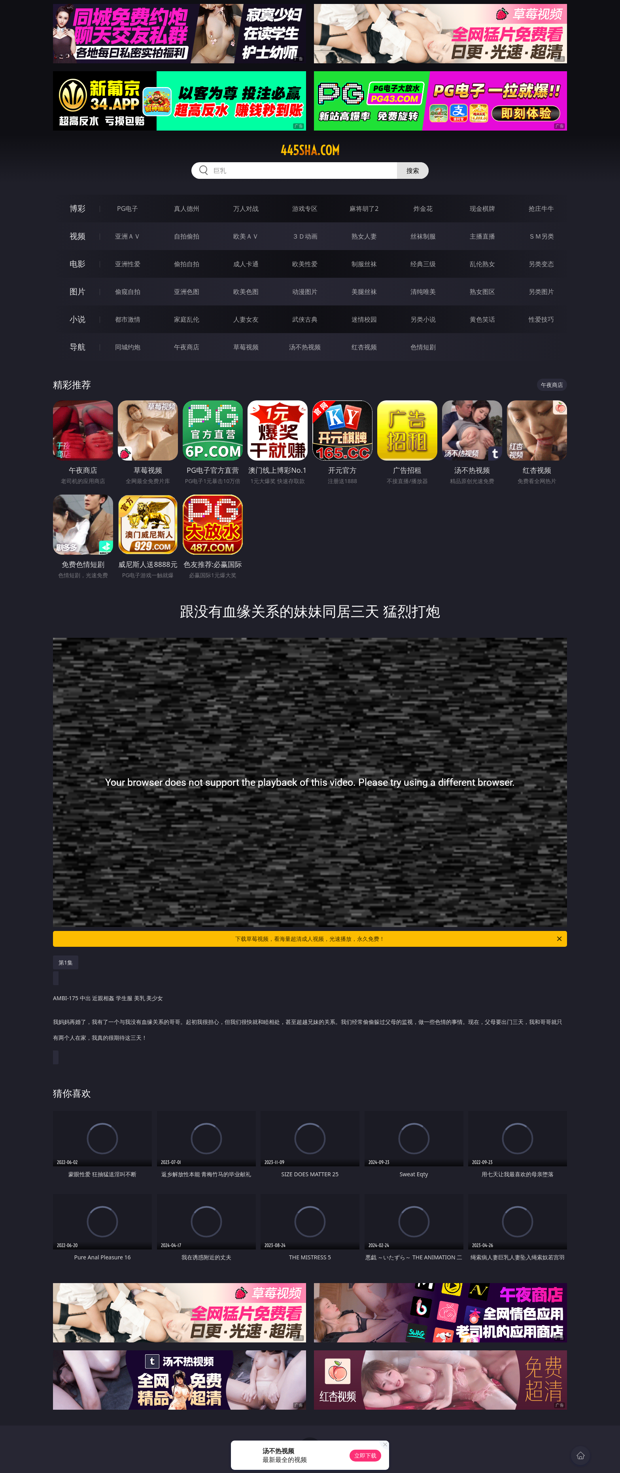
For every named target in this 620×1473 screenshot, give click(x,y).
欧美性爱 (305, 264)
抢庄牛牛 (541, 208)
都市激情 (127, 319)
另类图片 (541, 291)
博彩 (77, 208)
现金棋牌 (482, 208)
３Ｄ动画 (305, 236)
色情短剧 (423, 347)
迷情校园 (364, 319)
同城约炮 (127, 347)
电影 (77, 263)
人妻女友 (246, 319)
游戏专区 (305, 208)
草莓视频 (246, 347)
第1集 (66, 962)
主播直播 (482, 236)
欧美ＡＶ (246, 236)
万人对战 (246, 208)
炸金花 (423, 208)
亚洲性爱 (127, 264)
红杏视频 (364, 347)
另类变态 (541, 264)
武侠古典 (305, 319)
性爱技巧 (541, 319)
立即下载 (365, 1455)
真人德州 (186, 208)
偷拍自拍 (186, 264)
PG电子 (127, 208)
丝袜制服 (423, 236)
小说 (77, 319)
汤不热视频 (305, 347)
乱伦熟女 (482, 264)
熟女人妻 (364, 236)
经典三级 (423, 264)
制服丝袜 (364, 264)
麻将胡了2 (364, 208)
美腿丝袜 (364, 291)
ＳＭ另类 (541, 236)
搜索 (412, 170)
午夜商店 (186, 347)
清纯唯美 (423, 291)
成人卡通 (246, 264)
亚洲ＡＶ (127, 236)
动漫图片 (305, 291)
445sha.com (310, 150)
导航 (77, 346)
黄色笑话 (482, 319)
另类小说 (423, 319)
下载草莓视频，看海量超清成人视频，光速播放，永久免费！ (399, 939)
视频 (77, 236)
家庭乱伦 (186, 319)
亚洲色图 (186, 291)
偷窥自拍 (127, 291)
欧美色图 (246, 291)
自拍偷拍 (186, 236)
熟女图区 (482, 291)
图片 (77, 291)
